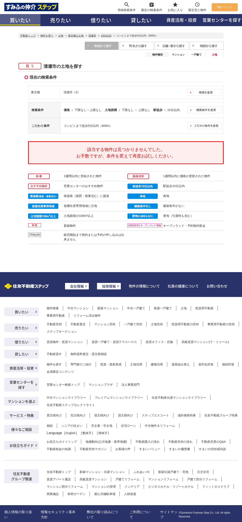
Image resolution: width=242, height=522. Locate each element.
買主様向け (54, 415)
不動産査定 (78, 324)
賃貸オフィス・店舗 (159, 342)
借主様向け (101, 415)
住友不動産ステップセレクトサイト (71, 405)
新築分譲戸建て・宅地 (173, 472)
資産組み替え (181, 364)
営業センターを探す (22, 384)
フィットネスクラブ (215, 486)
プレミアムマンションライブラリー (119, 397)
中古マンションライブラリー (66, 397)
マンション (178, 54)
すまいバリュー (149, 449)
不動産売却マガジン (93, 449)
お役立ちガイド (22, 445)
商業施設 (53, 494)
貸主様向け (125, 415)
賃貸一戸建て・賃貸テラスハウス (114, 342)
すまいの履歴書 (179, 449)
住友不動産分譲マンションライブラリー (179, 397)
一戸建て (196, 54)
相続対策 (228, 364)
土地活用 (136, 364)
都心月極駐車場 (104, 494)
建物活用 (157, 364)
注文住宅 (203, 472)
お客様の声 (123, 449)
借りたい (101, 20)
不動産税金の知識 (59, 449)
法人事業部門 (130, 384)
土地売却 (157, 324)
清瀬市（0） (72, 92)
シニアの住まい (72, 425)
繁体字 (86, 433)
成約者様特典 (187, 415)
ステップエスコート (155, 415)
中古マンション (78, 308)
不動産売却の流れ (180, 441)
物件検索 (53, 308)
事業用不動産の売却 (221, 324)
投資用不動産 (204, 308)
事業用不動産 (56, 315)
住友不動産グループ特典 (221, 415)
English (70, 433)
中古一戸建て (136, 308)
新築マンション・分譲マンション (102, 472)
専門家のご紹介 (81, 364)
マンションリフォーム (163, 479)
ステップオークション (62, 331)
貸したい (141, 20)
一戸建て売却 (133, 324)
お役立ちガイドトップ (62, 441)
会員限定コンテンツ (60, 371)
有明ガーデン (76, 494)
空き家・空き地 (101, 425)
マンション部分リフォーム (65, 486)
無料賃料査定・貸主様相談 (88, 354)
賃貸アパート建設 (59, 479)
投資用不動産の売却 (185, 324)
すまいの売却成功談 (212, 449)
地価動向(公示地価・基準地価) (106, 441)
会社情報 (77, 286)
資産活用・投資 (181, 20)
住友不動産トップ (59, 472)
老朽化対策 (205, 364)
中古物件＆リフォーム (160, 425)
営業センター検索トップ (63, 384)
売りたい (60, 20)
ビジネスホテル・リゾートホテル (171, 486)
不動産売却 (54, 324)
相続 (50, 425)
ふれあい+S (142, 472)
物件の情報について (144, 286)
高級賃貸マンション (93, 479)
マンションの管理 (104, 486)
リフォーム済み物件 (87, 315)
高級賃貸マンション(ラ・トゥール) (205, 342)
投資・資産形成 (110, 364)
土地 (184, 308)
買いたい (20, 20)
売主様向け (78, 415)
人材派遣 (130, 494)
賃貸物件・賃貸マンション (65, 342)
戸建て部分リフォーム (202, 479)
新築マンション (107, 308)
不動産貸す (54, 354)
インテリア (132, 486)
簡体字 (102, 433)
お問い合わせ (217, 286)
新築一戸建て (163, 308)
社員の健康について (183, 286)
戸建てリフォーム (127, 479)
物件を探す (54, 364)
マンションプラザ (101, 384)
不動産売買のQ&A (213, 441)
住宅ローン (128, 425)
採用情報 (109, 286)
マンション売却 (104, 324)
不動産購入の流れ (147, 441)
